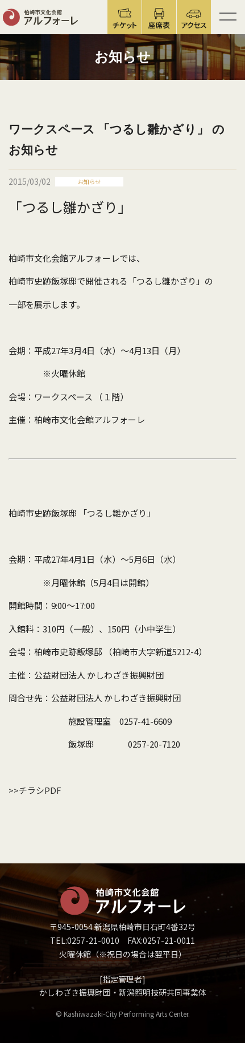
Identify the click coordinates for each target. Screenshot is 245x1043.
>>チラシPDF (35, 790)
